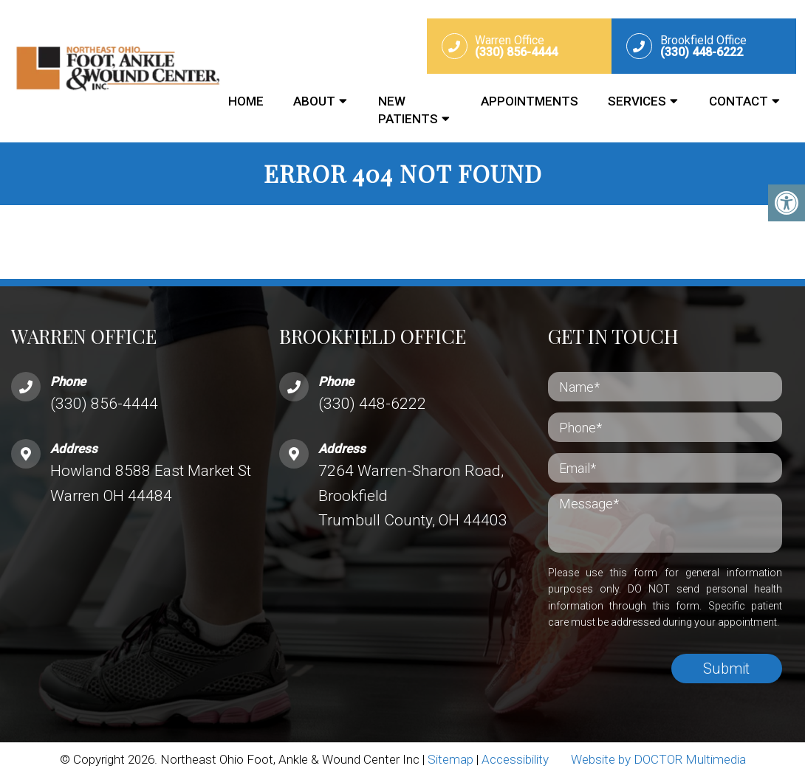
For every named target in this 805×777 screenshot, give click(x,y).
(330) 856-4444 (104, 403)
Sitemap (450, 759)
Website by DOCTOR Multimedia (658, 759)
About (314, 101)
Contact (738, 101)
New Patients (408, 110)
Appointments (529, 101)
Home (246, 101)
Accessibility (515, 759)
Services (637, 101)
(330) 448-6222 (372, 403)
